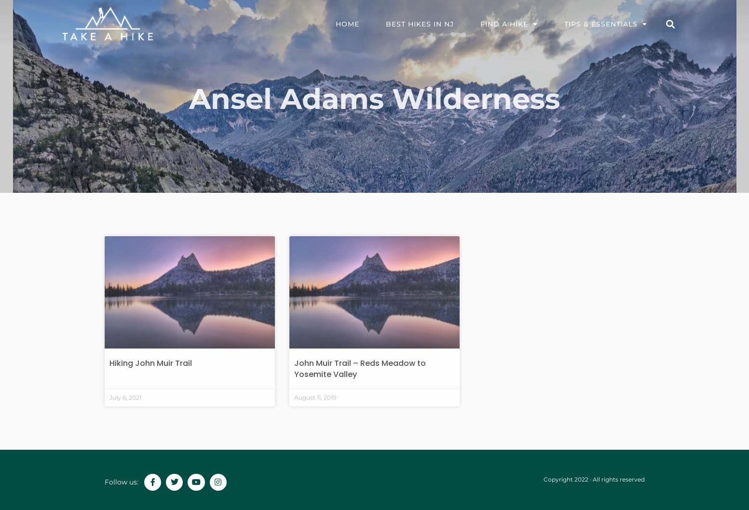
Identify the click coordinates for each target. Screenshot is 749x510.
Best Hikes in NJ (420, 24)
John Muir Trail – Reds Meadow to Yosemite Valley (360, 368)
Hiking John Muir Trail (150, 363)
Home (347, 24)
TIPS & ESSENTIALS (605, 24)
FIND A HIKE (509, 24)
